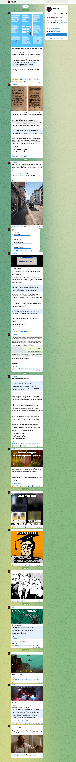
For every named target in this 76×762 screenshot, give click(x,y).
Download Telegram (57, 35)
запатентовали (20, 705)
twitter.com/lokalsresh (56, 28)
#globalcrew (22, 175)
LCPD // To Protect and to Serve (19, 720)
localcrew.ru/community (61, 22)
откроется (14, 383)
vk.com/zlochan (55, 27)
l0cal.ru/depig (56, 31)
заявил (25, 52)
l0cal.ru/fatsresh (56, 30)
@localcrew (55, 10)
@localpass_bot (58, 20)
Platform (62, 38)
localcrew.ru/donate (57, 23)
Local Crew (15, 638)
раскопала (25, 271)
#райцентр (22, 173)
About (51, 38)
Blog (54, 38)
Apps (58, 38)
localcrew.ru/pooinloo (17, 483)
